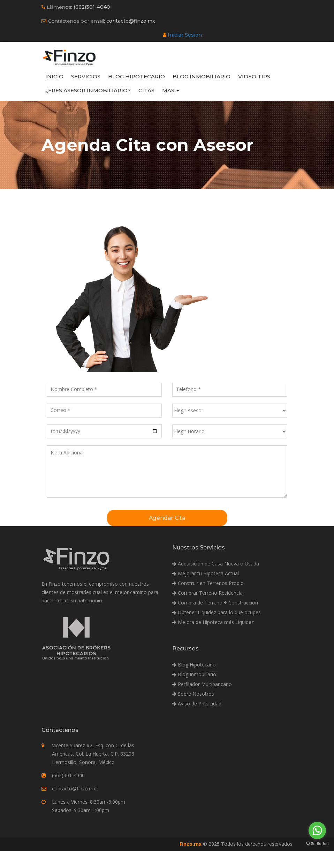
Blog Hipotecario (136, 76)
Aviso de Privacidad (196, 703)
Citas (146, 90)
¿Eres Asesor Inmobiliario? (88, 90)
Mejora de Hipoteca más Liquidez (213, 622)
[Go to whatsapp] (317, 830)
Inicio (54, 76)
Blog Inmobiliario (201, 76)
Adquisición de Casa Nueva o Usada (215, 563)
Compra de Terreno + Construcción (215, 602)
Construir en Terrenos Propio (208, 583)
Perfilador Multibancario (202, 684)
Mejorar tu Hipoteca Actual (205, 573)
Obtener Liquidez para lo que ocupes (216, 612)
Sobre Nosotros (193, 693)
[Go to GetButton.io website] (317, 844)
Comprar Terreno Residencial (208, 593)
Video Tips (254, 76)
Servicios (85, 76)
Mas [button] (170, 90)
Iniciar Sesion (185, 35)
